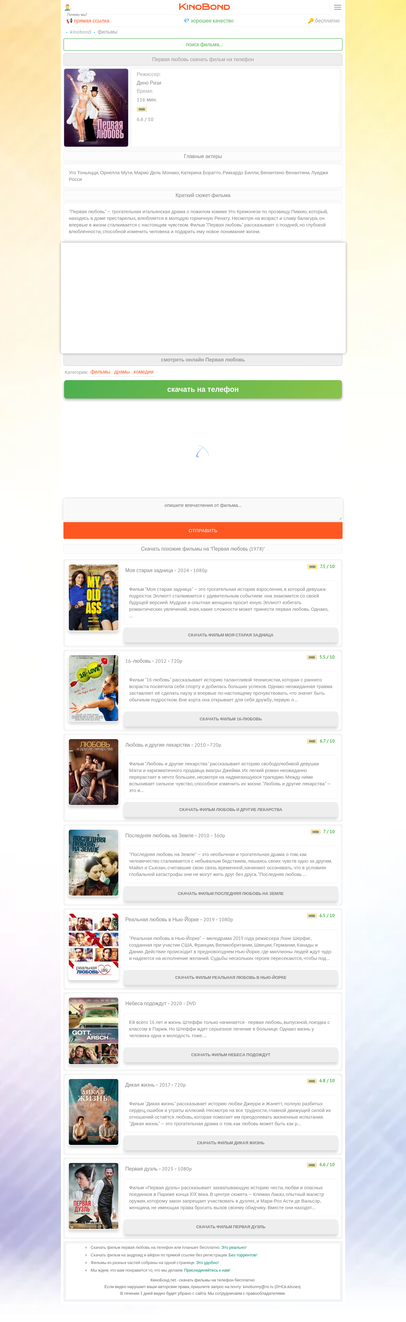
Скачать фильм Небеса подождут (231, 1068)
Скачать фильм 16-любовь (231, 722)
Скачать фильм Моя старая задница (230, 636)
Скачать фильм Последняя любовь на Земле (231, 902)
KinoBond (204, 7)
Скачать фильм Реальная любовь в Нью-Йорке (230, 989)
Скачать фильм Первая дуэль (230, 1243)
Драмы (122, 371)
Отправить (203, 530)
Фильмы (100, 371)
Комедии (144, 371)
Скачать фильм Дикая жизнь (231, 1156)
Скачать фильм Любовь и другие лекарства (230, 816)
